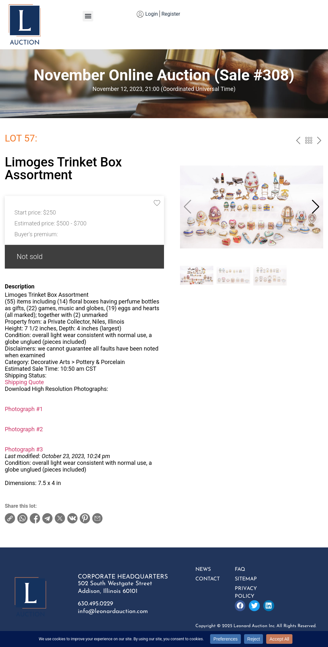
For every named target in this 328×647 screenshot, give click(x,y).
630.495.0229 (95, 604)
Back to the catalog (309, 141)
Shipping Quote (24, 382)
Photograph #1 (24, 409)
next (319, 141)
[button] (88, 16)
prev (298, 141)
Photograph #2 (24, 429)
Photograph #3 (24, 449)
